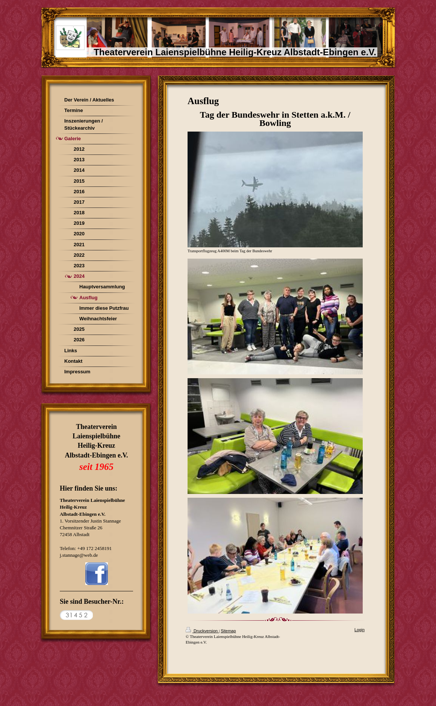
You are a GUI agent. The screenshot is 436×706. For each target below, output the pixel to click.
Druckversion (202, 631)
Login (359, 629)
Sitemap (228, 631)
